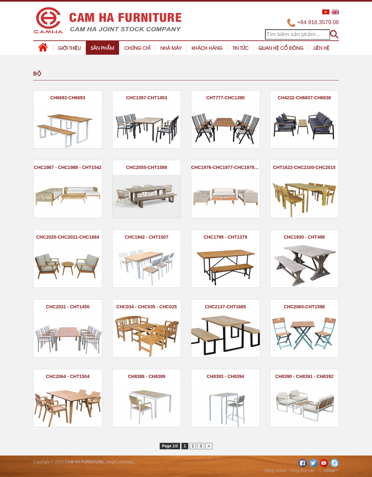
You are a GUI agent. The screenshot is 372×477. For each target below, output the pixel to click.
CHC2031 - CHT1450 (67, 306)
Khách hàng (207, 48)
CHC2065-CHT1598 (304, 306)
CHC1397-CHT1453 (146, 97)
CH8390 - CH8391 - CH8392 (304, 376)
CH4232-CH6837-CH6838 (304, 97)
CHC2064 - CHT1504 (67, 376)
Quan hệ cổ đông (281, 48)
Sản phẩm (102, 48)
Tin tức (240, 48)
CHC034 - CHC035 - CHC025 (146, 306)
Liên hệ (321, 48)
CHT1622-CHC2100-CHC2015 (304, 167)
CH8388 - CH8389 (146, 376)
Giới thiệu (69, 48)
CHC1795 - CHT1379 (225, 237)
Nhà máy (170, 48)
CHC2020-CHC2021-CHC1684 (67, 237)
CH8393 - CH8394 (225, 376)
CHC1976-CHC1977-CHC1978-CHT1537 (225, 167)
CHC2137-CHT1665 (225, 306)
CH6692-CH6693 (67, 97)
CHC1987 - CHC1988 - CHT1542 (67, 167)
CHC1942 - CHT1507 (146, 237)
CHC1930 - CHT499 (304, 237)
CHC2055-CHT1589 (146, 167)
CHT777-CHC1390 (225, 97)
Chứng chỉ (137, 48)
